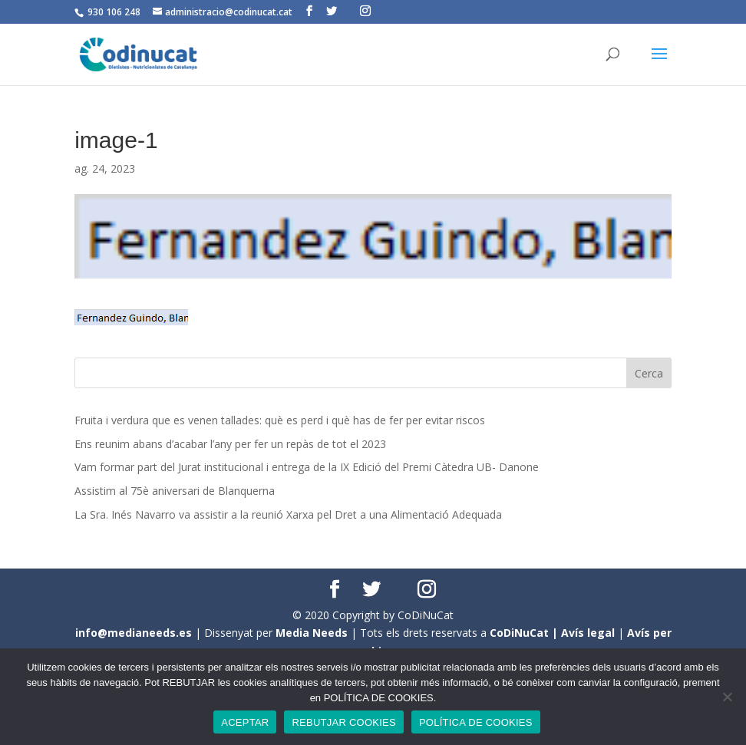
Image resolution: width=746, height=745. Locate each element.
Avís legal (588, 632)
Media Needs (312, 632)
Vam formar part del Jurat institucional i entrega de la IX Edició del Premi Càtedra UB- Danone (306, 467)
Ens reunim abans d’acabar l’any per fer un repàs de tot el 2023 (230, 444)
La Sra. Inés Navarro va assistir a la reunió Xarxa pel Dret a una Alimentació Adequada (288, 514)
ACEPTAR (245, 722)
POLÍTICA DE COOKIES (476, 722)
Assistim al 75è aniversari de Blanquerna (174, 490)
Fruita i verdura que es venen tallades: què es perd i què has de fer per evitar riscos (279, 420)
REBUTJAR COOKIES (343, 722)
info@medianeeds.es (133, 632)
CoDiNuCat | (525, 632)
